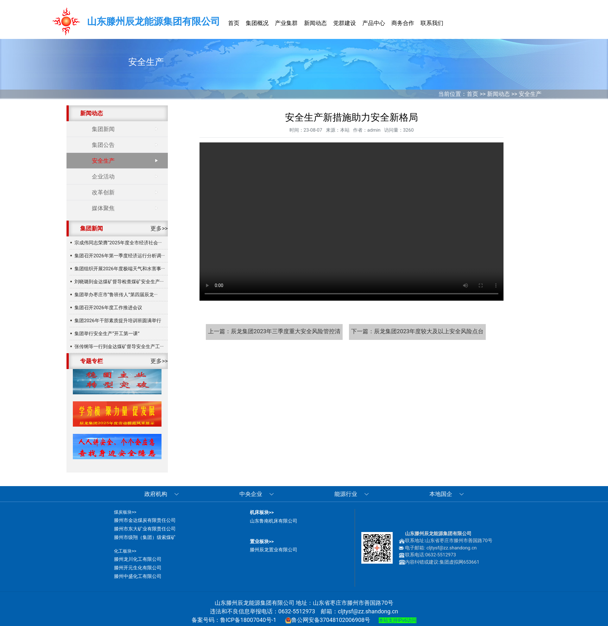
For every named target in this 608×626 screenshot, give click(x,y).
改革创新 (103, 192)
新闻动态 (498, 94)
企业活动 (103, 176)
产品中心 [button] (373, 23)
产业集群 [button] (286, 23)
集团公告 (103, 144)
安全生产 (530, 94)
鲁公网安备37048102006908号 (327, 620)
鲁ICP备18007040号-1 (248, 620)
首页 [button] (233, 23)
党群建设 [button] (344, 23)
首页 (472, 94)
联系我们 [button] (432, 23)
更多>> (159, 228)
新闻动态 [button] (315, 23)
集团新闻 (103, 129)
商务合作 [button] (402, 23)
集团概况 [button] (257, 23)
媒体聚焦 (103, 208)
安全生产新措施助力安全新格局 (352, 221)
